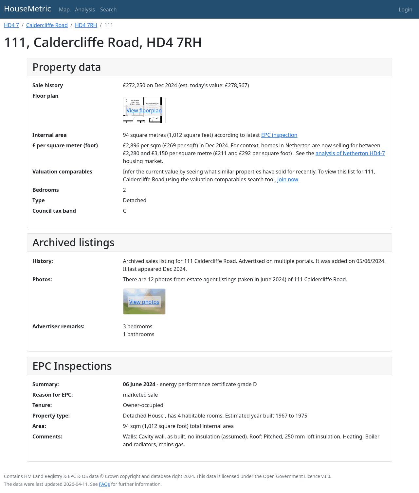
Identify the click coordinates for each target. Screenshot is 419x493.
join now (287, 179)
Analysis (85, 9)
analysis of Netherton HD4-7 (350, 153)
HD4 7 (11, 25)
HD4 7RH (86, 25)
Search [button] (108, 9)
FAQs (104, 484)
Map (64, 9)
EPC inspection (279, 135)
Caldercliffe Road (47, 25)
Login (405, 9)
